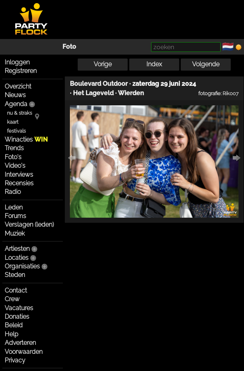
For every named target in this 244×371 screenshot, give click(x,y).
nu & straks (19, 113)
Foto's (13, 157)
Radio (13, 191)
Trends (14, 148)
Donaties (17, 316)
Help (11, 334)
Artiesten (17, 248)
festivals (16, 131)
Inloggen (17, 62)
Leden (14, 207)
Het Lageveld (93, 93)
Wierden (131, 93)
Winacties (26, 139)
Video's (15, 165)
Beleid (14, 325)
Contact (16, 290)
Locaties (16, 257)
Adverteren (20, 342)
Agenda (16, 104)
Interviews (19, 174)
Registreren (21, 71)
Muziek (15, 233)
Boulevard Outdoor (99, 83)
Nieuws (15, 95)
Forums (15, 216)
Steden (15, 275)
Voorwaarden (24, 351)
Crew (12, 299)
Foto (69, 46)
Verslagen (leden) (29, 224)
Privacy (15, 360)
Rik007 (231, 93)
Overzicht (18, 86)
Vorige (103, 64)
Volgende (205, 64)
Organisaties (22, 266)
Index (154, 64)
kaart (12, 122)
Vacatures (19, 308)
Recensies (19, 183)
